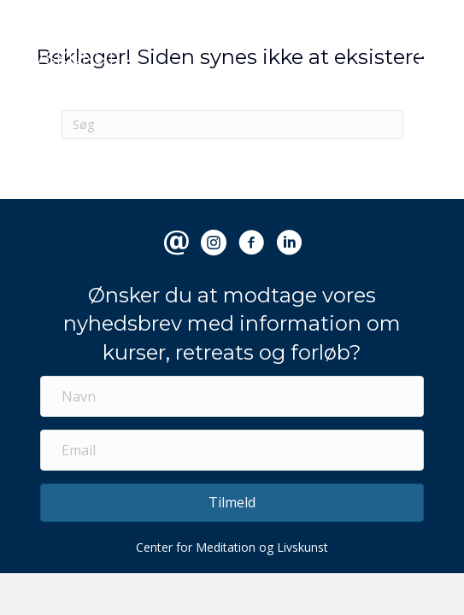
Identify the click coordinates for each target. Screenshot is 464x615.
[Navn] (232, 396)
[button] (232, 502)
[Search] (232, 124)
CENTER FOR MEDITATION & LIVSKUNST (141, 48)
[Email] (232, 450)
